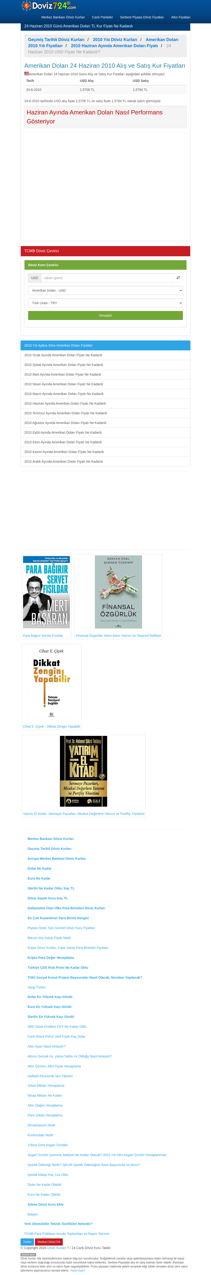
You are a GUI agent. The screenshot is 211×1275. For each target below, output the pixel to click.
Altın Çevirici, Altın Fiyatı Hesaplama (54, 1066)
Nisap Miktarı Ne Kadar (45, 1095)
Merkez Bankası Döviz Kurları (63, 17)
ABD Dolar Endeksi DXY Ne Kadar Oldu (57, 1026)
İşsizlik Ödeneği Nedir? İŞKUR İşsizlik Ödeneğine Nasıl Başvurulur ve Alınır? (84, 1165)
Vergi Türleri (36, 987)
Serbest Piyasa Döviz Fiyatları (142, 17)
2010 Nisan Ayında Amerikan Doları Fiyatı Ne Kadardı (63, 384)
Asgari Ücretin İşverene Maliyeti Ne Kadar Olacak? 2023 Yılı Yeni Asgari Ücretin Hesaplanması (97, 1155)
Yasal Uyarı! (77, 1270)
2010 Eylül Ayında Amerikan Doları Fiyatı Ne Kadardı (63, 432)
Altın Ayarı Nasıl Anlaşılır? (47, 1046)
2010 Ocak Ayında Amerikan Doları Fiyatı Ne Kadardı (63, 355)
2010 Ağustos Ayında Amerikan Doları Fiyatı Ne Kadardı (65, 423)
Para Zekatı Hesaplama (45, 1115)
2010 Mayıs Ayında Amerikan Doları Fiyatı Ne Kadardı (63, 394)
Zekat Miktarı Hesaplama (46, 1085)
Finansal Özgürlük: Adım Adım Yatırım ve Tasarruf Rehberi (118, 596)
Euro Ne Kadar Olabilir (44, 1194)
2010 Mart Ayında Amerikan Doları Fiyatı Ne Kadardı (62, 374)
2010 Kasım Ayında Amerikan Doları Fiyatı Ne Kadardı (64, 452)
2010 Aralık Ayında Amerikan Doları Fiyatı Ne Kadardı (63, 461)
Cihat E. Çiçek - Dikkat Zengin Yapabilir (51, 686)
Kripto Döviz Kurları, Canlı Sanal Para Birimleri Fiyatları (68, 948)
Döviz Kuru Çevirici (43, 265)
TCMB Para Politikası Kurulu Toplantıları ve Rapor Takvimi (66, 1234)
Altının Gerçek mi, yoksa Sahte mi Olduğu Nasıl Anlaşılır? (70, 1056)
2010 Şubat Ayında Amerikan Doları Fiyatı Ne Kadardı (63, 365)
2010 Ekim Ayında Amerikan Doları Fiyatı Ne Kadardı (63, 442)
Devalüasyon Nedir (41, 1125)
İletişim (33, 1214)
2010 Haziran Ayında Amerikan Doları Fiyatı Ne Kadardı (65, 403)
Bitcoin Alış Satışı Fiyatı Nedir (49, 938)
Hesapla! (105, 315)
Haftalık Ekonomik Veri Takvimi (50, 1076)
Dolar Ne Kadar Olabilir (45, 1185)
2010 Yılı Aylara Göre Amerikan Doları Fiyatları (58, 345)
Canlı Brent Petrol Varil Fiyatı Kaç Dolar (56, 1036)
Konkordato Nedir (40, 1135)
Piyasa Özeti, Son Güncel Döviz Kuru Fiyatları (61, 928)
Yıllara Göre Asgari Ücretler (48, 1145)
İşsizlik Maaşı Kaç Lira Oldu (48, 1175)
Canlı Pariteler (102, 17)
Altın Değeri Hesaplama (45, 1105)
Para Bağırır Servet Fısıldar (46, 597)
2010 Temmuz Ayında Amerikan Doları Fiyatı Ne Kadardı (65, 413)
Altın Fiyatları (180, 17)
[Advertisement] (105, 186)
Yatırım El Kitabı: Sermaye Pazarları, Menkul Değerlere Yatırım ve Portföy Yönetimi (83, 776)
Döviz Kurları (56, 1248)
